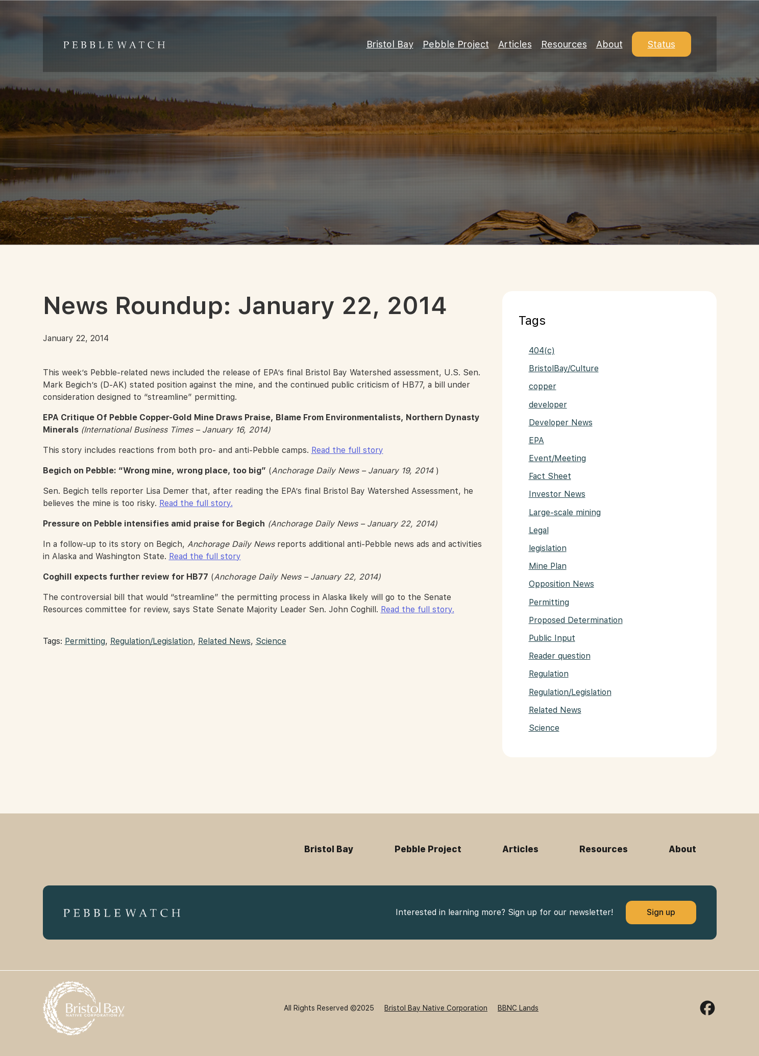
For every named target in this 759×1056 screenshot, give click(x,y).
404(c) (542, 350)
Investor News (557, 494)
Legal (539, 530)
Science (271, 641)
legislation (548, 548)
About (609, 44)
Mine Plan (548, 566)
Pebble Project (456, 44)
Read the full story (347, 450)
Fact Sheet (550, 476)
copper (542, 386)
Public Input (552, 638)
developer (548, 405)
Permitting (85, 641)
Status (661, 44)
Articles (515, 44)
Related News (224, 641)
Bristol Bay (389, 44)
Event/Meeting (557, 458)
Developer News (561, 422)
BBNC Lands (518, 1008)
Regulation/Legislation (151, 641)
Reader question (560, 656)
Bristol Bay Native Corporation (435, 1008)
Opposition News (561, 584)
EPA (536, 440)
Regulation (549, 674)
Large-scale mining (565, 512)
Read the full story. (196, 503)
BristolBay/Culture (564, 368)
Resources (564, 44)
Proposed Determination (576, 620)
